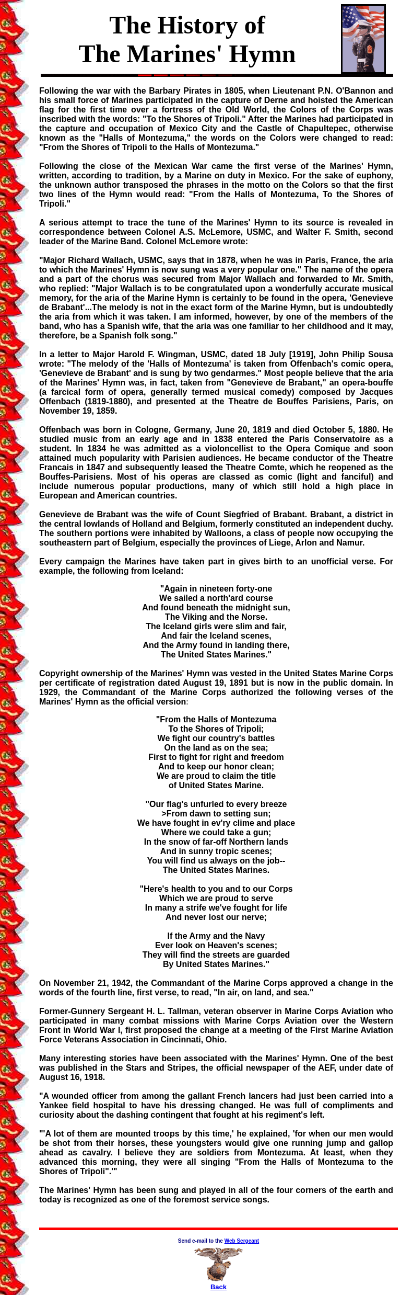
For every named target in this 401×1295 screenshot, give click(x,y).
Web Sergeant (242, 1241)
